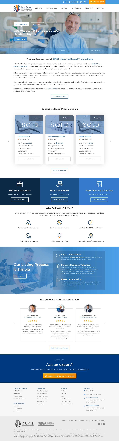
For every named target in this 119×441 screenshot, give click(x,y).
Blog (76, 420)
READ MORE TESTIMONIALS (59, 348)
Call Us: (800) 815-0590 (75, 369)
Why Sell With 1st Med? (20, 51)
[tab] (21, 24)
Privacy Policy (89, 420)
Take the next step (19, 199)
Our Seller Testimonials (20, 398)
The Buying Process (42, 396)
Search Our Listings (42, 390)
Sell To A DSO (17, 393)
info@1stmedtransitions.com (93, 394)
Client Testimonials (65, 401)
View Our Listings (59, 199)
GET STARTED (20, 276)
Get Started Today (59, 96)
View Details (29, 159)
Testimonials (76, 8)
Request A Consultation (67, 404)
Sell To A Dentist (18, 390)
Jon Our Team (64, 393)
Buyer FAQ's (40, 404)
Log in (97, 420)
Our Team (63, 390)
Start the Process (99, 199)
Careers (71, 420)
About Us (64, 420)
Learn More (20, 39)
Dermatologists (18, 408)
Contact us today (51, 88)
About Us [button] (100, 8)
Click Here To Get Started (59, 376)
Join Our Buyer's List (42, 393)
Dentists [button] (38, 8)
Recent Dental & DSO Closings (60, 51)
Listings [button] (64, 8)
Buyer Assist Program (42, 398)
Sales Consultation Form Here (79, 257)
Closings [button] (88, 8)
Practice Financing (42, 401)
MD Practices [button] (51, 8)
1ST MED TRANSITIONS (29, 430)
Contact (81, 420)
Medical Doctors (18, 411)
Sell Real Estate (18, 396)
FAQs (62, 396)
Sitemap (103, 420)
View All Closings (59, 171)
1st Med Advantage (66, 398)
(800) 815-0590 (82, 2)
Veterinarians (17, 405)
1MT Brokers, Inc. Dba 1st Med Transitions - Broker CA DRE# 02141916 (64, 430)
